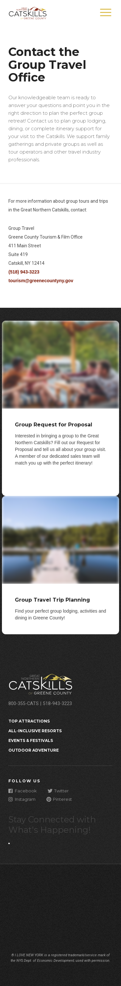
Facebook (22, 790)
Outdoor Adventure (33, 750)
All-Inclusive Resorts (35, 730)
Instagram (21, 799)
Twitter (58, 790)
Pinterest (59, 799)
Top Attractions (29, 721)
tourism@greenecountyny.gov (40, 280)
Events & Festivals (30, 740)
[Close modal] (9, 843)
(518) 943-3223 (23, 271)
